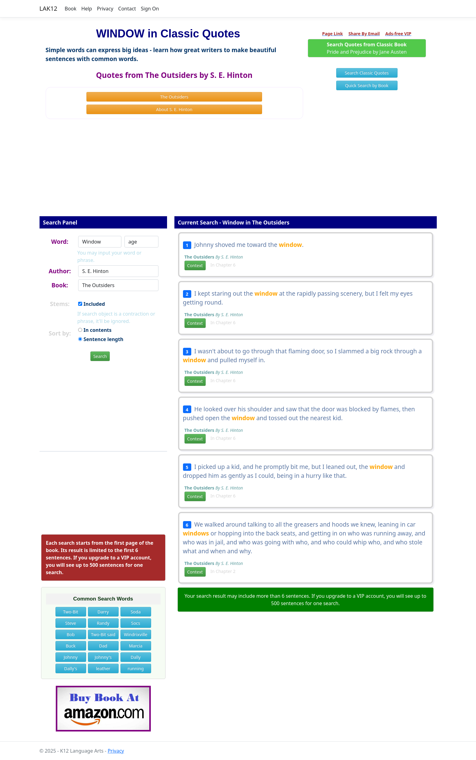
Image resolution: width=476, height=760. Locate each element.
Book (70, 8)
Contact (127, 8)
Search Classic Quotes (367, 73)
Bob (70, 634)
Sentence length (100, 339)
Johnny (71, 657)
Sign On (150, 8)
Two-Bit (70, 612)
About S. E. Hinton (174, 109)
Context (195, 265)
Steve (70, 623)
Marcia (135, 646)
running (136, 668)
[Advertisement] (238, 172)
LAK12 (49, 8)
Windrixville (135, 634)
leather (103, 668)
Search (100, 356)
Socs (135, 623)
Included (91, 304)
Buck (71, 646)
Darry (103, 612)
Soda (136, 612)
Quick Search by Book (367, 85)
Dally (135, 657)
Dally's (70, 668)
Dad (103, 646)
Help (86, 8)
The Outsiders (174, 97)
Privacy (105, 8)
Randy (103, 623)
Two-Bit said (103, 634)
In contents (94, 330)
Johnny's (103, 657)
